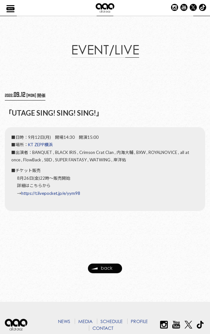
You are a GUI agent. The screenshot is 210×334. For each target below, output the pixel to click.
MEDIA (85, 321)
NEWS (64, 321)
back (101, 271)
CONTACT (102, 328)
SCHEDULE (111, 321)
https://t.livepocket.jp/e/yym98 (50, 193)
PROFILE (139, 321)
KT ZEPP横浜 (40, 145)
